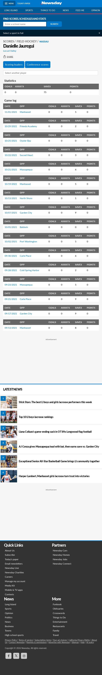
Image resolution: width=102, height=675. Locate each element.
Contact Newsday (17, 642)
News (66, 10)
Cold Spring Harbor (29, 270)
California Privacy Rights (79, 640)
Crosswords (59, 613)
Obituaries (58, 608)
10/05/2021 (11, 227)
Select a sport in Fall (13, 33)
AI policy (90, 642)
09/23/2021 (11, 284)
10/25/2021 (11, 140)
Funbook (57, 604)
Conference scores (37, 64)
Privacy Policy (11, 640)
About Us (9, 550)
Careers (9, 576)
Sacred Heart (26, 155)
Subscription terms (43, 640)
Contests (9, 594)
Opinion (9, 613)
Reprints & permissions (36, 642)
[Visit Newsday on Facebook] (8, 656)
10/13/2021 (11, 198)
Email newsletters (14, 563)
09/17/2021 (11, 313)
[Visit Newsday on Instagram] (24, 656)
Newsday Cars (60, 550)
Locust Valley (9, 50)
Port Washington (28, 241)
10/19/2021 (11, 183)
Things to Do (59, 617)
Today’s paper (12, 559)
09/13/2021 (11, 327)
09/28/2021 (11, 270)
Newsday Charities (14, 572)
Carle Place (25, 255)
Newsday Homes (61, 554)
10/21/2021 (11, 169)
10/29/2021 (11, 126)
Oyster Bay (25, 140)
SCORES (8, 41)
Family (56, 630)
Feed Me (80, 10)
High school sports (14, 635)
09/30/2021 (11, 255)
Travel (56, 635)
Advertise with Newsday (59, 642)
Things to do (48, 10)
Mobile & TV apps (14, 589)
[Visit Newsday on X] (16, 656)
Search (54, 24)
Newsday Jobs (60, 559)
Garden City (26, 212)
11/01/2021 (11, 112)
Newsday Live (12, 568)
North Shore (26, 198)
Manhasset (25, 112)
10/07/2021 (11, 212)
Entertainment (60, 621)
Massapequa (26, 169)
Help (82, 642)
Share (8, 57)
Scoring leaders (14, 64)
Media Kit (10, 585)
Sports (29, 10)
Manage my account (15, 581)
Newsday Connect (62, 563)
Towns (8, 630)
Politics (8, 617)
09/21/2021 (11, 299)
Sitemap (75, 642)
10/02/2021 (11, 241)
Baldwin (24, 227)
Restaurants (59, 626)
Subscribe (10, 554)
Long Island (11, 10)
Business (9, 626)
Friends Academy (28, 126)
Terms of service (26, 640)
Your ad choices (60, 640)
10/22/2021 (11, 155)
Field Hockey (27, 41)
